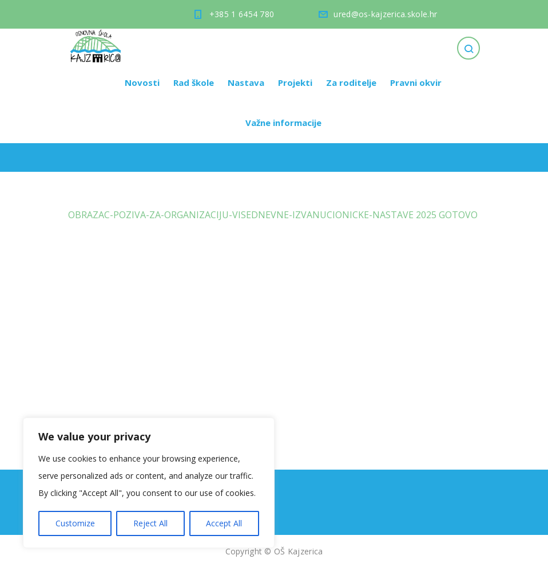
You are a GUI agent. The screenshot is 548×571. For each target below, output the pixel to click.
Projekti (295, 82)
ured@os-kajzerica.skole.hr (385, 14)
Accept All (224, 523)
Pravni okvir (416, 82)
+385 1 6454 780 (242, 14)
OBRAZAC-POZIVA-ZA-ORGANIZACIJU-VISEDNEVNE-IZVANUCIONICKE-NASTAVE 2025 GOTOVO (273, 214)
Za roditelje (351, 82)
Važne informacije (283, 122)
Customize (75, 523)
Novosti (142, 82)
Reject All (150, 523)
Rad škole (193, 82)
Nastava (246, 82)
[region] (149, 483)
